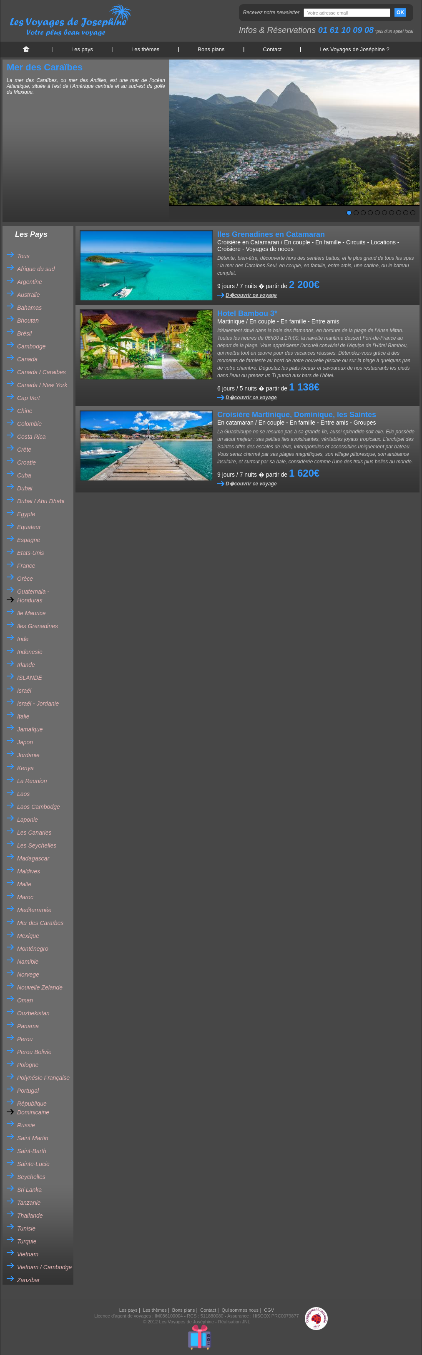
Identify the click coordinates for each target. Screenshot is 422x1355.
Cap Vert (28, 398)
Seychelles (31, 1177)
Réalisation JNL (234, 1321)
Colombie (29, 423)
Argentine (29, 281)
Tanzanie (28, 1202)
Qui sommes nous (240, 1310)
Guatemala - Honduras (33, 596)
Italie (23, 716)
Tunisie (26, 1228)
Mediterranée (34, 910)
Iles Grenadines (37, 626)
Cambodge (31, 346)
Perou (25, 1039)
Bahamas (29, 307)
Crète (24, 449)
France (26, 565)
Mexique (28, 935)
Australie (28, 294)
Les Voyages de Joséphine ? (354, 49)
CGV (269, 1310)
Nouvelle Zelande (40, 987)
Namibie (27, 961)
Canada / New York (42, 385)
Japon (25, 742)
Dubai (25, 488)
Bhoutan (28, 320)
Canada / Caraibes (41, 372)
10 (412, 212)
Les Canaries (34, 832)
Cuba (24, 475)
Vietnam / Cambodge (44, 1267)
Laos (23, 794)
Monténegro (32, 948)
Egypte (26, 514)
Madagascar (33, 858)
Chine (25, 411)
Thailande (30, 1215)
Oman (25, 1000)
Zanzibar (28, 1280)
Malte (24, 884)
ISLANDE (29, 677)
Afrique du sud (36, 269)
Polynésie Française (43, 1077)
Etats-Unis (30, 552)
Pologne (27, 1065)
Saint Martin (32, 1138)
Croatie (26, 462)
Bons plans (211, 49)
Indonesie (30, 652)
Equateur (29, 527)
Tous (23, 256)
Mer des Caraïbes (40, 923)
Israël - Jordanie (38, 703)
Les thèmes (145, 49)
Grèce (25, 578)
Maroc (25, 897)
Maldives (28, 871)
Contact (272, 49)
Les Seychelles (36, 845)
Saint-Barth (31, 1151)
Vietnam (27, 1254)
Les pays (82, 49)
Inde (22, 639)
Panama (28, 1026)
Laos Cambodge (38, 806)
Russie (26, 1125)
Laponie (27, 819)
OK (400, 12)
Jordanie (28, 755)
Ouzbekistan (33, 1013)
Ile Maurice (31, 613)
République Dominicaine (33, 1108)
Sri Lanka (29, 1189)
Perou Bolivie (34, 1052)
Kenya (25, 768)
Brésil (24, 333)
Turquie (26, 1241)
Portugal (28, 1090)
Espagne (28, 540)
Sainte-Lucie (33, 1164)
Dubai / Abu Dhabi (40, 501)
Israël (24, 690)
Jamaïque (30, 729)
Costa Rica (31, 436)
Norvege (28, 974)
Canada (27, 359)
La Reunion (32, 781)
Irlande (26, 664)
